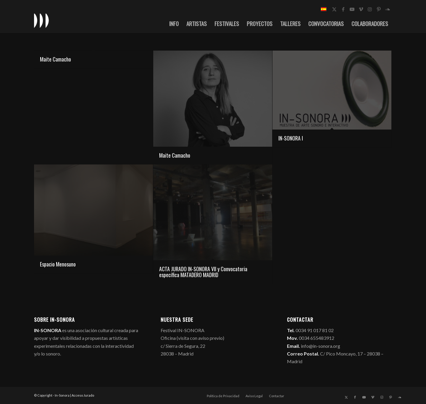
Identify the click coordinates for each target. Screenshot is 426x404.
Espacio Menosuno (58, 264)
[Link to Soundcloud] (387, 9)
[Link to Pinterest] (378, 9)
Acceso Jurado (83, 395)
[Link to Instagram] (369, 9)
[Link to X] (334, 9)
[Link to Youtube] (352, 9)
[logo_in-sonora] (41, 20)
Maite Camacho (55, 59)
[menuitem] (174, 23)
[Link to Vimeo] (360, 9)
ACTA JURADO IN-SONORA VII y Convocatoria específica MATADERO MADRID (203, 272)
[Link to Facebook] (343, 9)
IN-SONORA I (290, 138)
